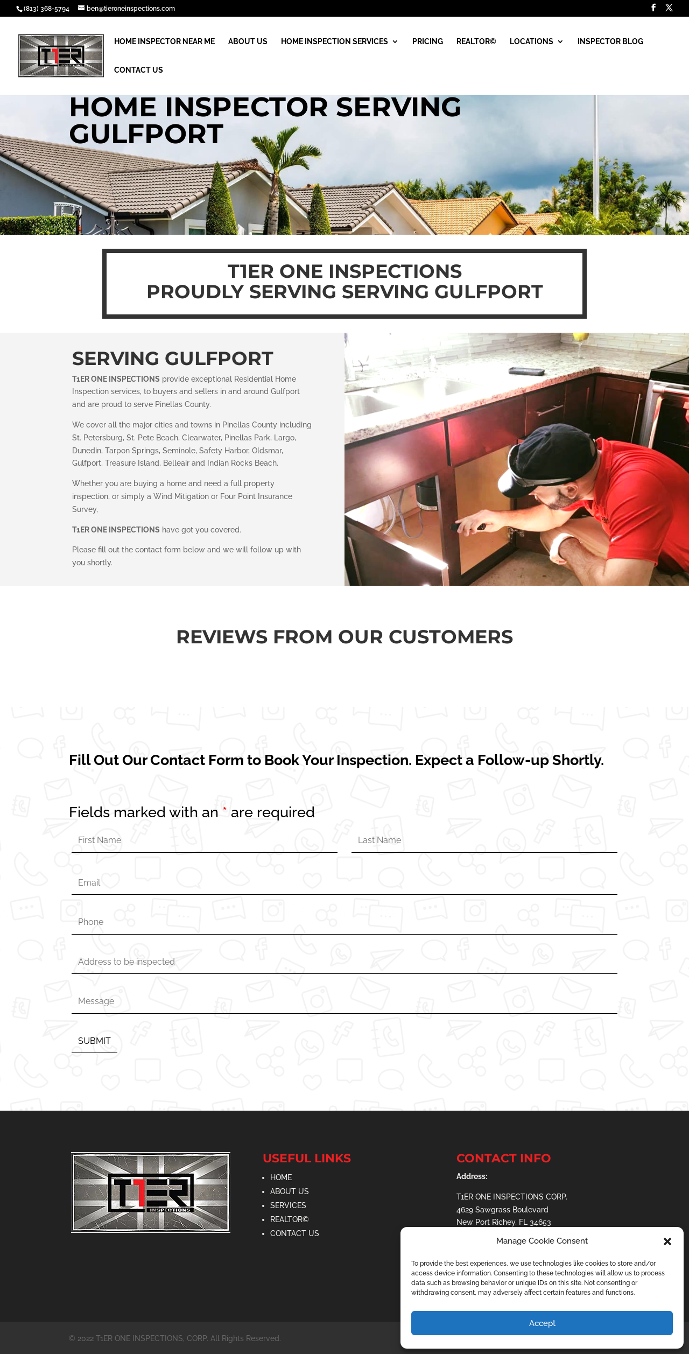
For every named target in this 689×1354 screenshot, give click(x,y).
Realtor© (476, 42)
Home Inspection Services (334, 42)
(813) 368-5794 (46, 8)
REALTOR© (289, 1219)
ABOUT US (289, 1191)
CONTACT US (294, 1233)
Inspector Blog (610, 42)
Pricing (427, 42)
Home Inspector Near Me (164, 42)
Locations (531, 42)
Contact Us (138, 70)
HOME (281, 1177)
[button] (667, 1241)
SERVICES (288, 1205)
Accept (542, 1323)
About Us (248, 42)
